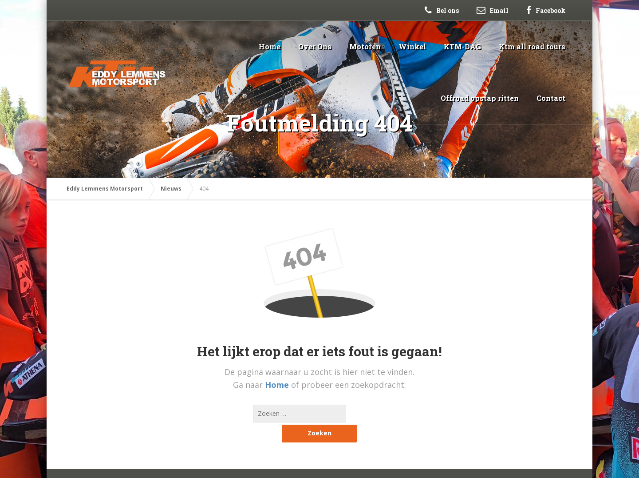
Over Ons (314, 46)
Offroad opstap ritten (480, 98)
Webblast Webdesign (127, 464)
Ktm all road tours (532, 46)
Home (269, 46)
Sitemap (175, 464)
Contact (550, 98)
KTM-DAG (462, 46)
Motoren (365, 46)
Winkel (412, 46)
